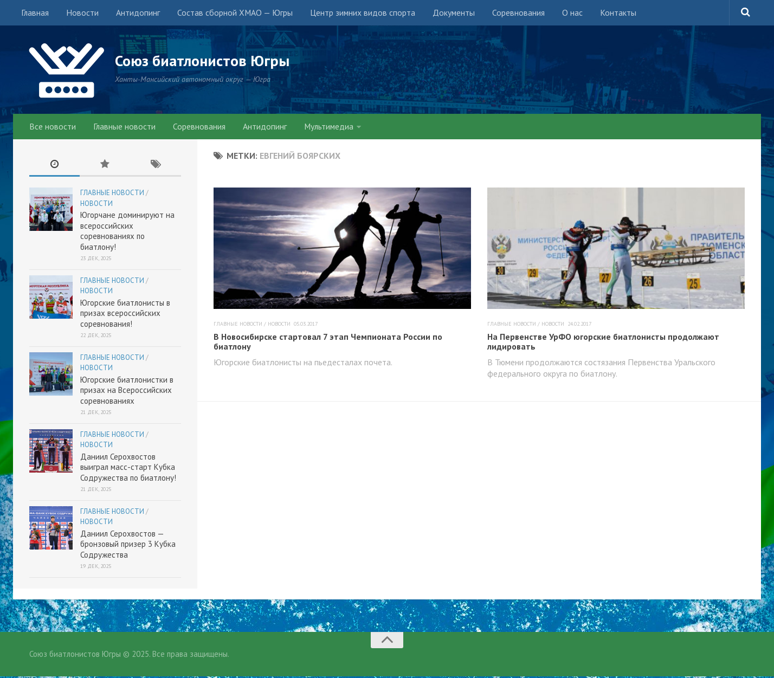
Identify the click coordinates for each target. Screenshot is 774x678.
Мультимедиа (320, 127)
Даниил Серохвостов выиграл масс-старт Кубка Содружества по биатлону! (128, 469)
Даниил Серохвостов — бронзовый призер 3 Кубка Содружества (128, 545)
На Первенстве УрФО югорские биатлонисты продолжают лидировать (603, 343)
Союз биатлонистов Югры (208, 60)
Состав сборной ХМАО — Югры (229, 13)
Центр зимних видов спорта (355, 13)
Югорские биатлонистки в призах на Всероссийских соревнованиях (126, 392)
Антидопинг (134, 13)
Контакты (602, 13)
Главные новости (122, 127)
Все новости (52, 127)
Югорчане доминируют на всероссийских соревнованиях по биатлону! (127, 232)
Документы (444, 13)
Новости (80, 13)
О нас (559, 13)
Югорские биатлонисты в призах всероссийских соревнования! (125, 315)
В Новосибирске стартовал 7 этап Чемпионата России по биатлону (328, 343)
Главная (35, 13)
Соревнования (507, 13)
